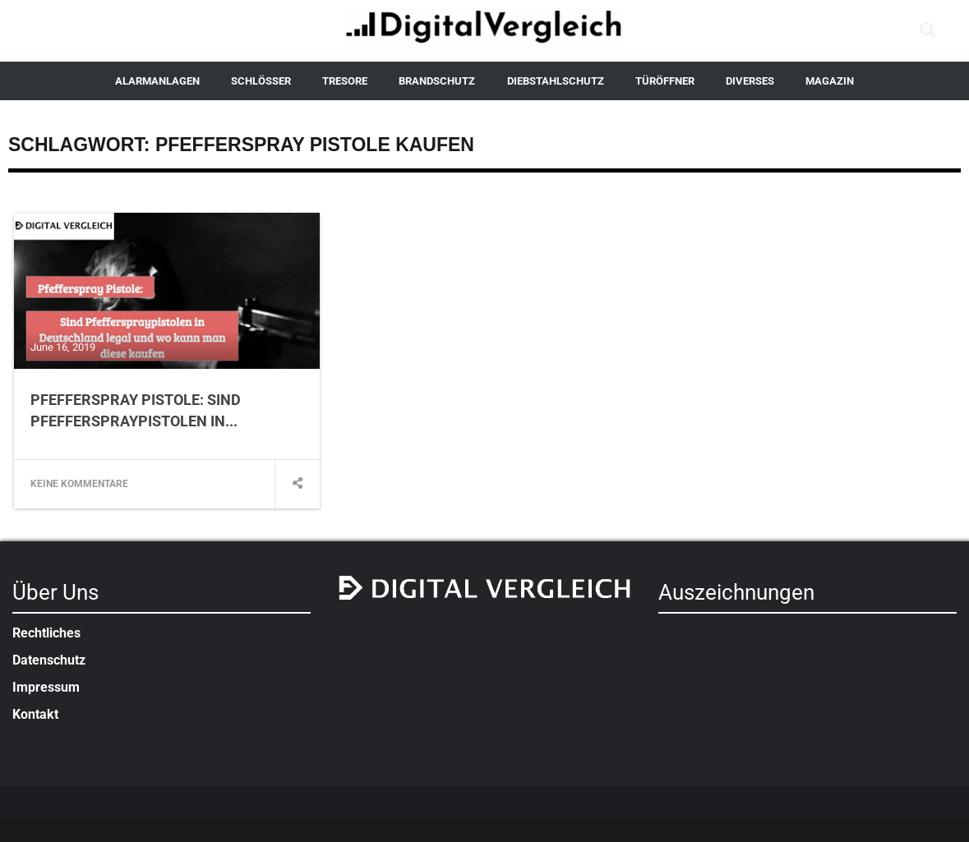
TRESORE (344, 81)
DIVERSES (750, 81)
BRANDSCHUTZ (437, 81)
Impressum (46, 687)
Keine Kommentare (79, 484)
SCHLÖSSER (261, 81)
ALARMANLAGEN (157, 81)
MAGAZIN (829, 81)
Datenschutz (48, 660)
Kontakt (35, 714)
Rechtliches (46, 633)
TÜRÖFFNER (664, 81)
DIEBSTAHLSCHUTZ (555, 81)
